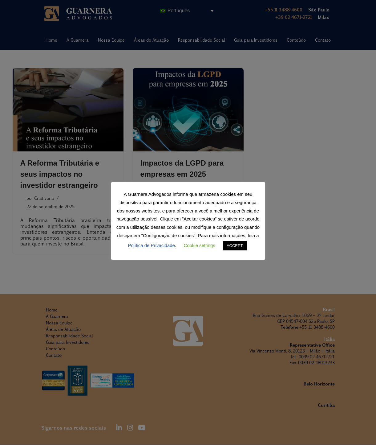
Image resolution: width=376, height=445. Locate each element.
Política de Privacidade (151, 245)
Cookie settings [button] (199, 245)
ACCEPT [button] (235, 245)
